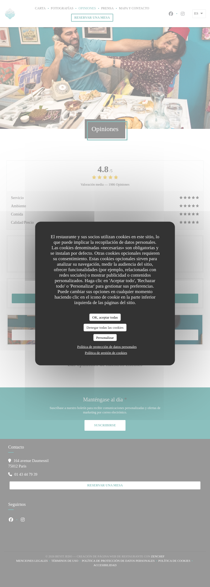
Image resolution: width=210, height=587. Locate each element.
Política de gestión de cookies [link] (106, 353)
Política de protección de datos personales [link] (107, 347)
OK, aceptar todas (105, 317)
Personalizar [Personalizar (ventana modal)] (105, 337)
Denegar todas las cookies (104, 327)
